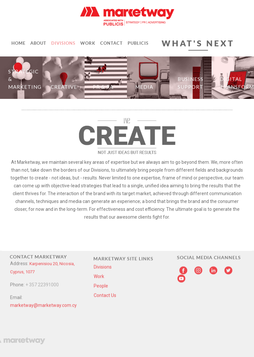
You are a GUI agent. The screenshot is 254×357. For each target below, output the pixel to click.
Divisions (103, 231)
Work (99, 241)
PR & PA (103, 87)
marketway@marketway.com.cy (43, 258)
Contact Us (105, 260)
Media (144, 87)
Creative (64, 87)
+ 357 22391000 (42, 237)
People (101, 250)
